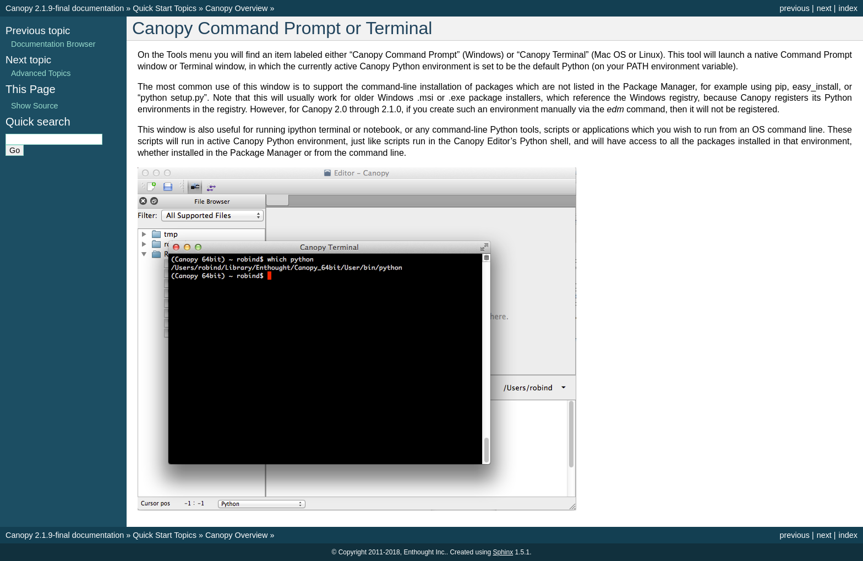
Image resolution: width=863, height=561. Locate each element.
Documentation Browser (53, 44)
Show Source (34, 105)
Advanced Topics (41, 73)
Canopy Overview (236, 8)
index (848, 8)
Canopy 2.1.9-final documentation (65, 8)
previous (794, 8)
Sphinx (503, 552)
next (824, 8)
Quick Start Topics (164, 8)
